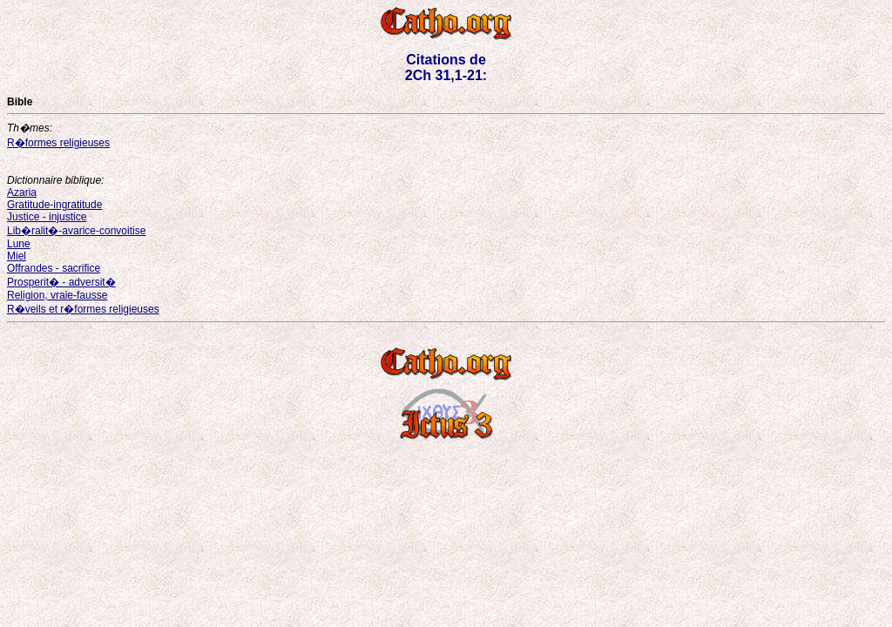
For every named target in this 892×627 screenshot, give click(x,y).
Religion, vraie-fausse (57, 295)
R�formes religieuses (58, 143)
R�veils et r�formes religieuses (83, 309)
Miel (16, 256)
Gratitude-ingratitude (54, 205)
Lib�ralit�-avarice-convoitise (76, 231)
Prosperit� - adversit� (61, 282)
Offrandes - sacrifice (53, 268)
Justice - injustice (46, 217)
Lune (18, 244)
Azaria (22, 192)
